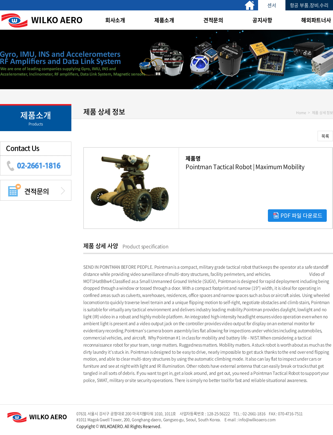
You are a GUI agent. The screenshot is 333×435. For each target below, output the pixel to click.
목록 (325, 136)
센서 (271, 5)
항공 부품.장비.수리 (309, 5)
